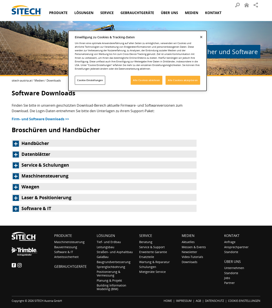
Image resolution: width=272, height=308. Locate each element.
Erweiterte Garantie (153, 252)
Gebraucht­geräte (137, 12)
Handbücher (35, 143)
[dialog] (137, 61)
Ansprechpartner (236, 247)
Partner (229, 283)
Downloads (189, 262)
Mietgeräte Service (152, 272)
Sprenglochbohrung (111, 267)
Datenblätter (35, 154)
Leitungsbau (105, 247)
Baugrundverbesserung (113, 262)
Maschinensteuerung (44, 176)
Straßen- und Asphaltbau (115, 252)
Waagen (30, 187)
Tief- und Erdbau (109, 242)
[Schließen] (201, 37)
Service (145, 235)
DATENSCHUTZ (214, 301)
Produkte (58, 12)
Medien (39, 80)
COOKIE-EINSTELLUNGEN (244, 301)
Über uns (232, 261)
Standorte (231, 252)
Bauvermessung (65, 247)
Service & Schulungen (45, 165)
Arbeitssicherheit (66, 257)
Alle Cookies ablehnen (146, 80)
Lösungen (106, 235)
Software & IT (36, 208)
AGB (198, 301)
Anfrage (229, 242)
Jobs (227, 278)
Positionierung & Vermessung (108, 273)
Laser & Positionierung (46, 198)
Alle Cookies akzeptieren (183, 80)
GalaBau (103, 257)
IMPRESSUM (184, 301)
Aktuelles (188, 242)
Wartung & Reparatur (154, 262)
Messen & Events (194, 247)
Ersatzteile (146, 257)
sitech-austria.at (22, 80)
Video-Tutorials (192, 257)
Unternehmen (234, 268)
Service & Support (152, 247)
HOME (168, 301)
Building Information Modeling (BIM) (111, 287)
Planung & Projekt (109, 280)
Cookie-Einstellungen (90, 80)
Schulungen (147, 267)
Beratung (145, 242)
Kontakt (213, 12)
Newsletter (189, 252)
